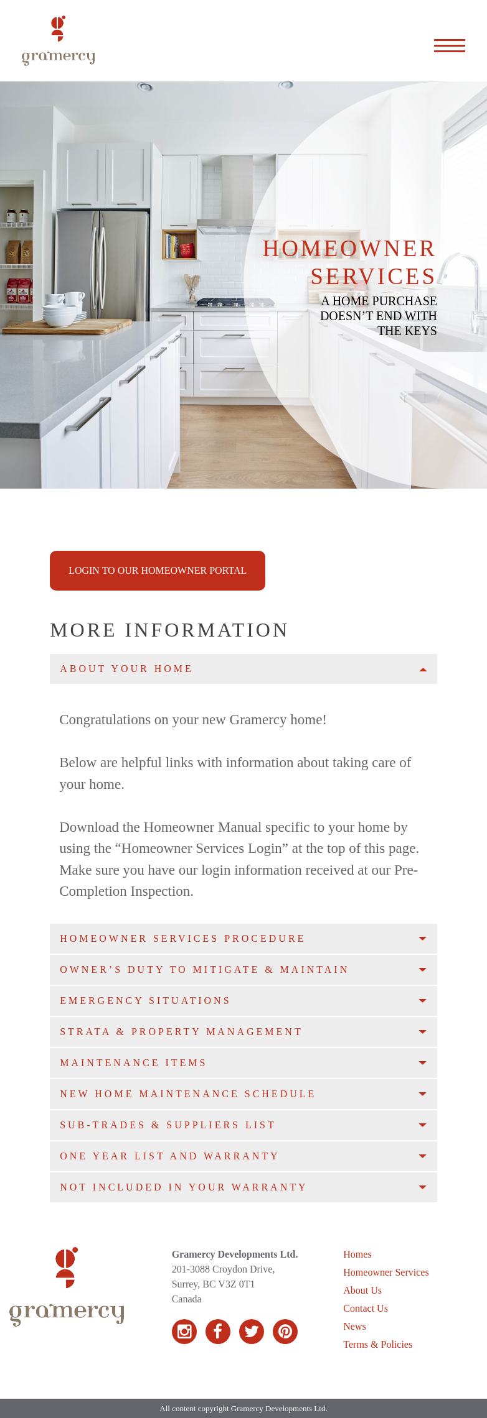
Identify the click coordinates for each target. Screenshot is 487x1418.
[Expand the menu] (449, 41)
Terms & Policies (377, 1344)
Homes (357, 1254)
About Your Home (127, 668)
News (354, 1326)
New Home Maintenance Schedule (188, 1094)
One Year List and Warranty (170, 1156)
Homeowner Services (385, 1272)
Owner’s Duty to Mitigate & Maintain (204, 969)
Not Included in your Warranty (184, 1187)
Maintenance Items (133, 1062)
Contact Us (365, 1308)
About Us (362, 1290)
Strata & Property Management (181, 1031)
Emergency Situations (145, 1000)
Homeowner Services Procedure (183, 938)
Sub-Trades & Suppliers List (168, 1125)
